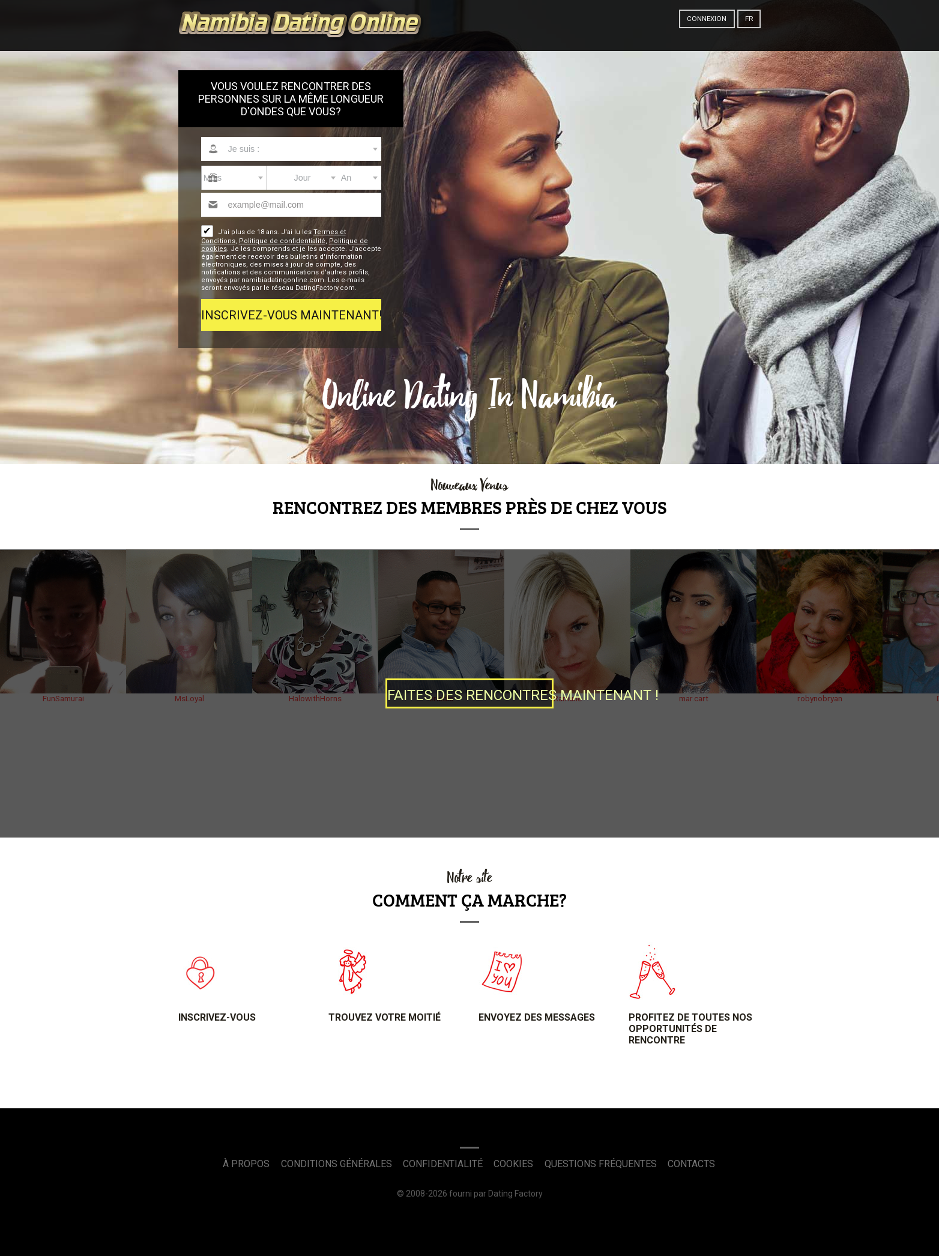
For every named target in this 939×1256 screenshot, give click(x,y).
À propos (246, 1164)
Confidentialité (443, 1164)
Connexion (706, 18)
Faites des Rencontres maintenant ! (470, 695)
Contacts (691, 1164)
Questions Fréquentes (601, 1164)
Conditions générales (336, 1164)
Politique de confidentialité (282, 241)
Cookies (513, 1164)
